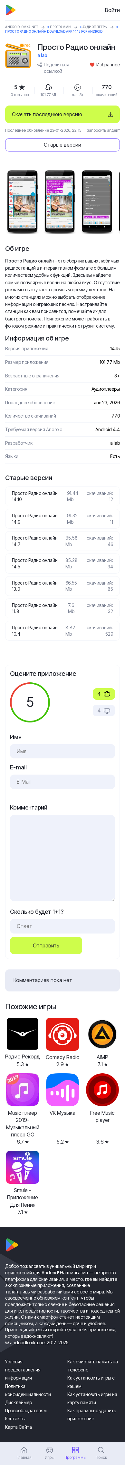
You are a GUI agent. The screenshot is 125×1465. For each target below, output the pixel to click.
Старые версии (62, 144)
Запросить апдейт (103, 130)
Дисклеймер (18, 1402)
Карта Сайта (18, 1427)
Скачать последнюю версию (47, 114)
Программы (60, 27)
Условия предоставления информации (23, 1370)
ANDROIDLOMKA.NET (22, 27)
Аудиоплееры (95, 27)
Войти (112, 10)
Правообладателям (26, 1410)
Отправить (46, 945)
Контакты (15, 1418)
